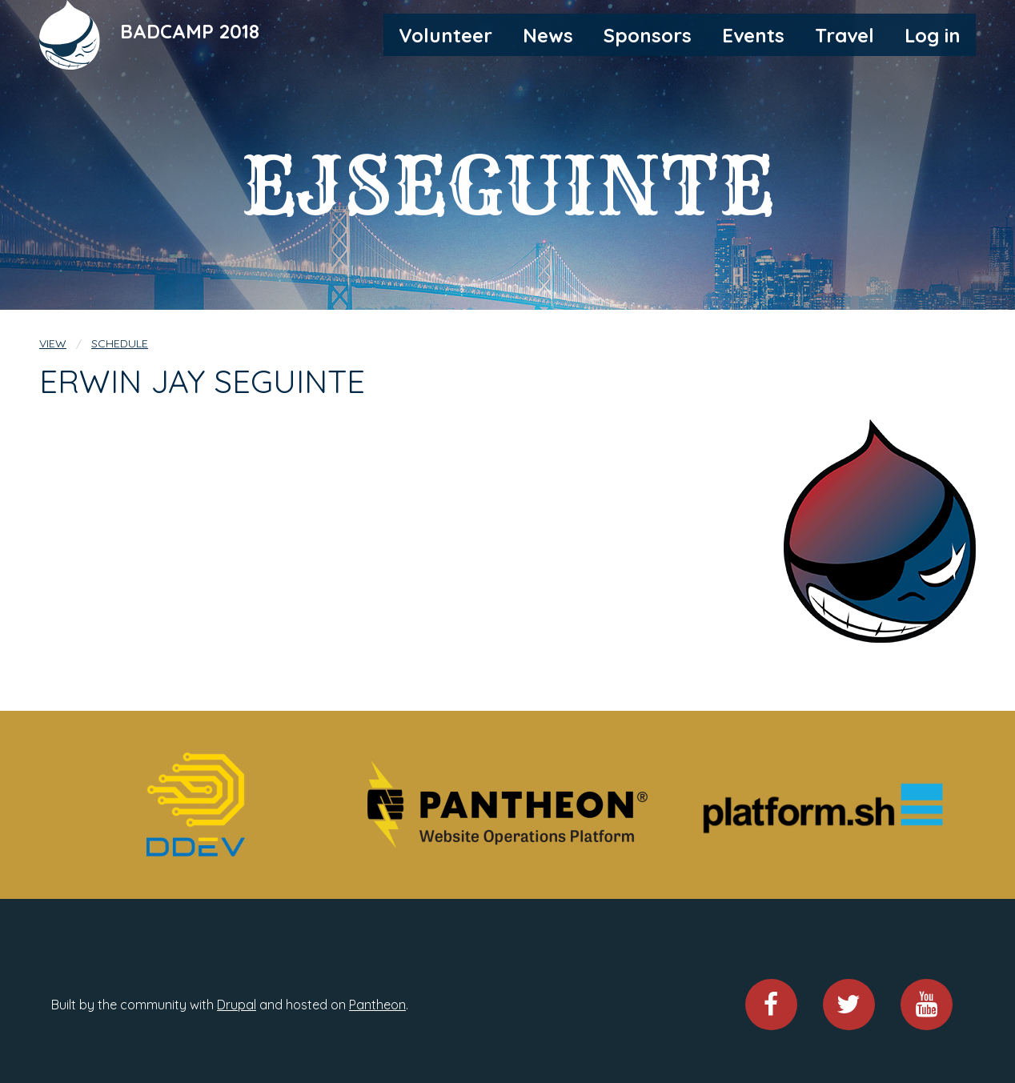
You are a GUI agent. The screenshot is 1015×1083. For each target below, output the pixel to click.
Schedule (119, 343)
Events (753, 35)
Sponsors (648, 35)
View (52, 343)
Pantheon (377, 1005)
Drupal (236, 1005)
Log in (933, 35)
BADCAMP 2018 (189, 31)
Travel (844, 35)
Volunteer (445, 35)
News (548, 35)
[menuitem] (445, 34)
